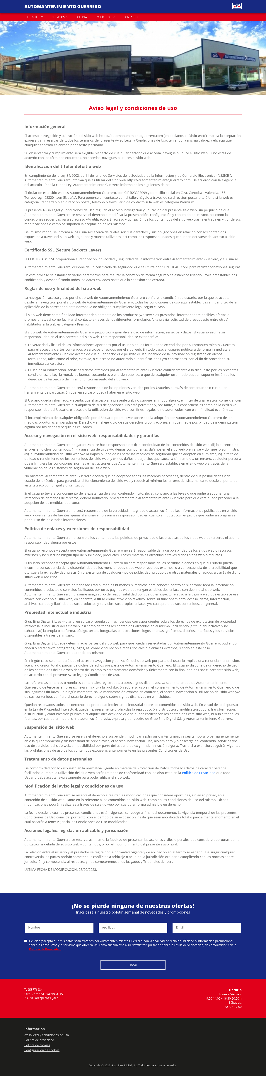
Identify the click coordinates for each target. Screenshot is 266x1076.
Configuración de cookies (41, 1050)
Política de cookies (37, 1045)
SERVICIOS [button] (58, 17)
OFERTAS (82, 17)
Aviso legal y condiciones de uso (46, 1035)
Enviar (133, 965)
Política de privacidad (39, 1040)
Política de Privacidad (198, 773)
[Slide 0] (133, 89)
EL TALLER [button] (33, 17)
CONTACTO (131, 17)
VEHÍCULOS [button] (104, 17)
